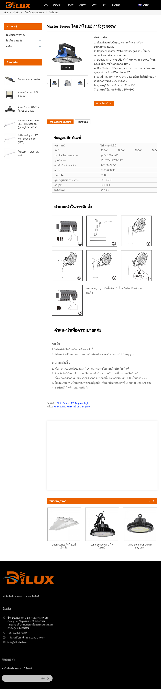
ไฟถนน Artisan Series (29, 79)
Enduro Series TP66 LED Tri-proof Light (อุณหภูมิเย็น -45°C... (28, 124)
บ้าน (46, 5)
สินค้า (71, 5)
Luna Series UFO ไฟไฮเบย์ (101, 546)
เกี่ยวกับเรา (58, 5)
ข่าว (105, 5)
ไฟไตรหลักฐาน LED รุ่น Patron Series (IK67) (28, 138)
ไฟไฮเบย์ (53, 12)
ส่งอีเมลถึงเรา (106, 103)
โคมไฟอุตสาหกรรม (34, 12)
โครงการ (82, 5)
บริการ (94, 5)
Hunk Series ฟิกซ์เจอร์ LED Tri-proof (72, 406)
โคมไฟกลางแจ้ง (14, 40)
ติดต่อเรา (116, 5)
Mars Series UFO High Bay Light (140, 546)
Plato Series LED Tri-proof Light (73, 403)
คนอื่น (9, 46)
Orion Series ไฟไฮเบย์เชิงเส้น (64, 546)
